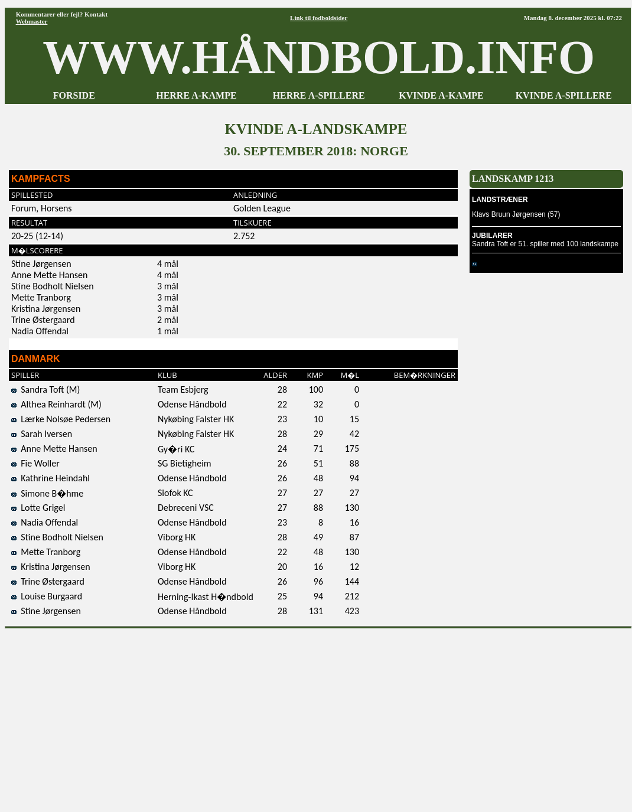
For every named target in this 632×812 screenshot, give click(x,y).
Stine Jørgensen (46, 611)
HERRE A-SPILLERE (319, 95)
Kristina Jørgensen (50, 566)
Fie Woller (35, 463)
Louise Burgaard (46, 596)
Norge (486, 264)
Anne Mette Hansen (54, 448)
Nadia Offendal (44, 522)
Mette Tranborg (45, 551)
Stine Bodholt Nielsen (57, 537)
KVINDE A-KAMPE (441, 95)
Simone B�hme (47, 493)
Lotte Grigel (38, 507)
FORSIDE (74, 95)
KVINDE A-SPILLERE (564, 95)
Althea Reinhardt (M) (56, 404)
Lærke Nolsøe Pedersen (60, 419)
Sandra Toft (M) (45, 389)
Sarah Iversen (41, 433)
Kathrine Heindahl (50, 478)
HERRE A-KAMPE (196, 95)
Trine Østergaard (47, 581)
